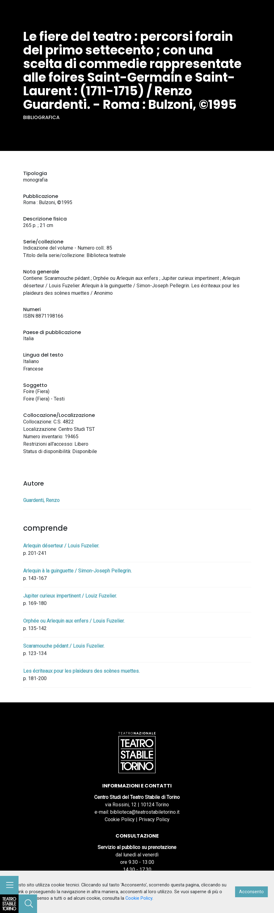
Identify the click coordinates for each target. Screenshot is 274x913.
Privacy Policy (154, 819)
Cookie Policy (120, 819)
